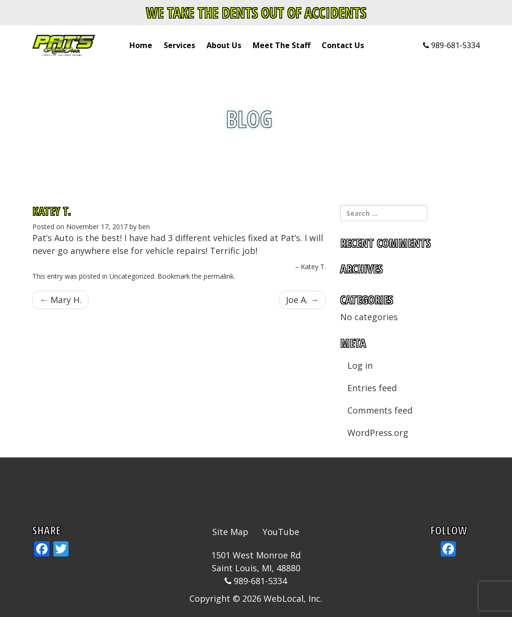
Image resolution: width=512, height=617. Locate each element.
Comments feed (380, 410)
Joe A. (302, 299)
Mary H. (60, 299)
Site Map (230, 531)
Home (140, 45)
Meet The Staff (281, 45)
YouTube (281, 531)
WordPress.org (377, 432)
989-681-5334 (455, 45)
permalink (219, 276)
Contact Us (343, 45)
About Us (224, 45)
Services (179, 45)
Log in (360, 365)
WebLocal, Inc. (293, 598)
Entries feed (372, 388)
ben (144, 226)
